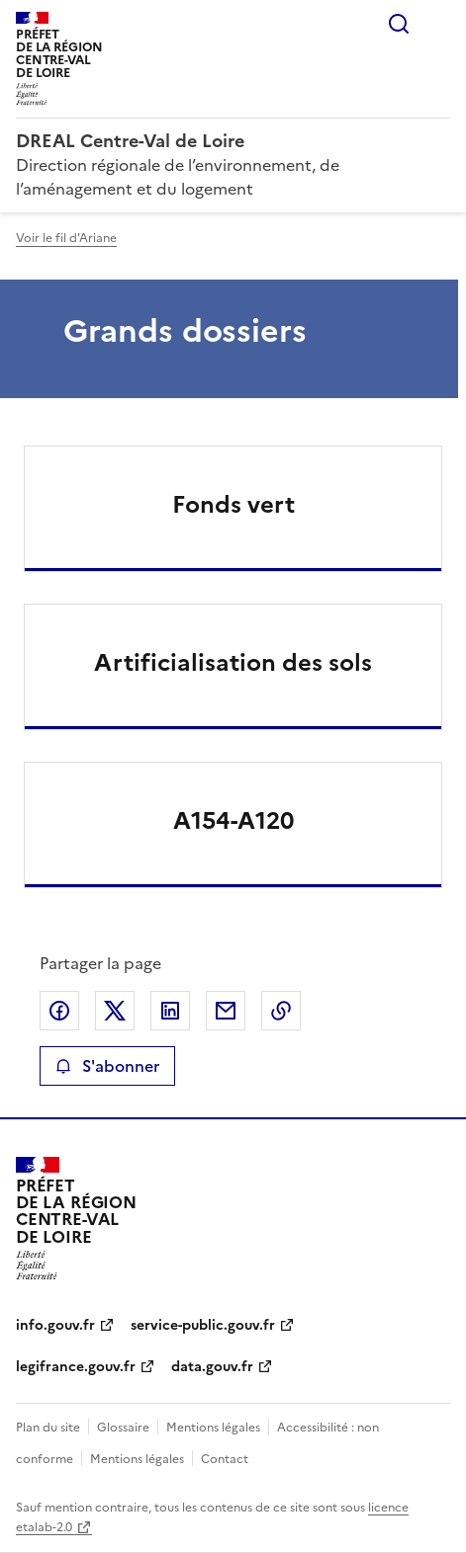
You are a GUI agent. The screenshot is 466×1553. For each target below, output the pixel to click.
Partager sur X (115, 1010)
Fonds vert (233, 505)
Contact (224, 1459)
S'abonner (107, 1066)
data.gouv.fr (212, 1366)
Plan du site (48, 1427)
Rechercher (399, 23)
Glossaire (123, 1427)
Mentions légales (213, 1427)
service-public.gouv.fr (203, 1325)
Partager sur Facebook (59, 1010)
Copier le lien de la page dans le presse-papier (281, 1010)
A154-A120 (233, 821)
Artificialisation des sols (233, 663)
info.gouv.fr (55, 1325)
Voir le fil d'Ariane (66, 238)
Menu (438, 23)
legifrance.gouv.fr (76, 1366)
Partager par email (225, 1010)
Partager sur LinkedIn (170, 1010)
